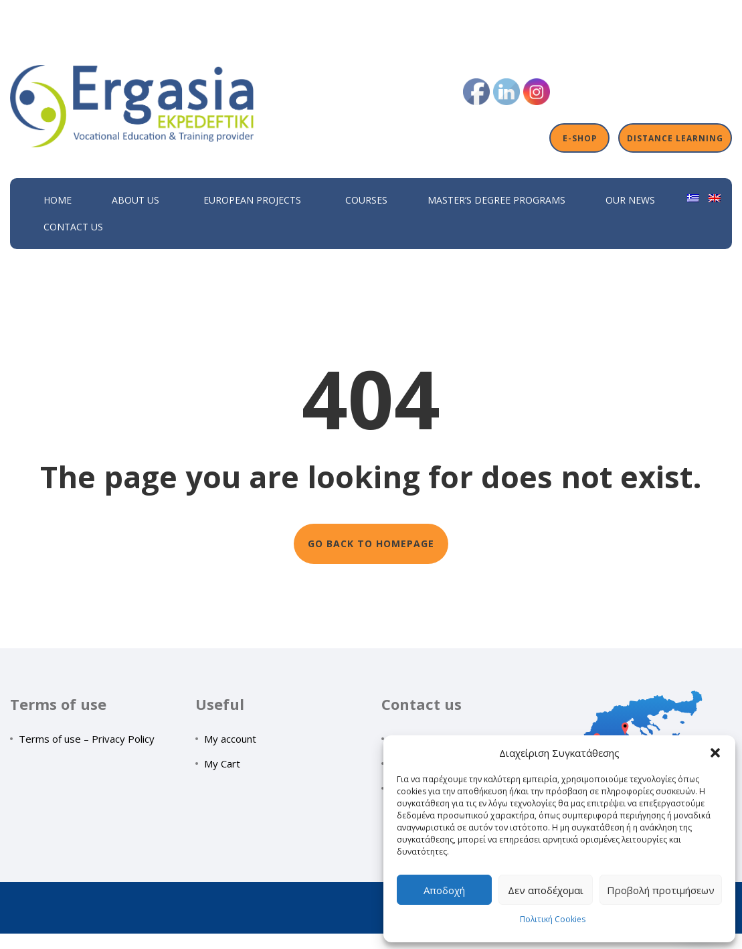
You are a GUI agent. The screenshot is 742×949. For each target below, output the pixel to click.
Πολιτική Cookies (552, 919)
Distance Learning (675, 138)
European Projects (252, 200)
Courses (366, 200)
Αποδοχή (444, 890)
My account (230, 738)
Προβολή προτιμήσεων (661, 890)
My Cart (222, 763)
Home (57, 200)
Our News (630, 200)
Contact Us (73, 226)
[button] (715, 752)
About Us (135, 200)
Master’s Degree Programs (496, 200)
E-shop (580, 138)
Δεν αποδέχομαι (545, 890)
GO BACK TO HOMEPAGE (371, 543)
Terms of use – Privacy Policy (87, 738)
